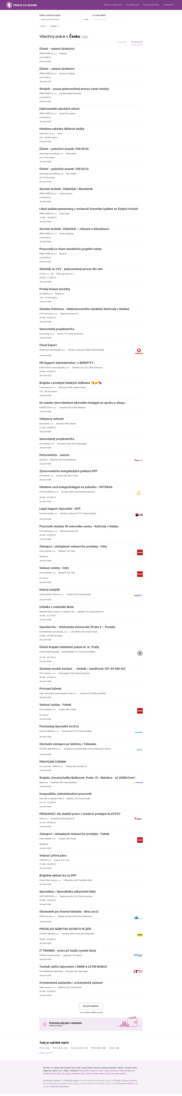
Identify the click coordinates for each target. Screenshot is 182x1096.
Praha (42, 1048)
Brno (87, 1071)
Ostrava (93, 1071)
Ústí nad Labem (64, 1073)
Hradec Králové (49, 1073)
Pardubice (76, 1073)
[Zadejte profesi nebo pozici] (109, 19)
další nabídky (91, 1006)
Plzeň (100, 1071)
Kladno (96, 1073)
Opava (108, 1073)
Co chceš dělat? (99, 15)
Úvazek (53, 26)
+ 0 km (85, 19)
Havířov (89, 1073)
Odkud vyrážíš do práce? (50, 15)
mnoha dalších (119, 1073)
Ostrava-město (77, 1048)
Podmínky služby (71, 1080)
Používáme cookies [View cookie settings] (51, 1080)
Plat (43, 26)
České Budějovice (127, 1071)
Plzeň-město (96, 1048)
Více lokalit (46, 1053)
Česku (60, 1071)
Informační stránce (125, 1083)
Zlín (83, 1073)
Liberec (112, 1048)
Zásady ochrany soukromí (125, 1080)
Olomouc (115, 1071)
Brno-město (58, 1048)
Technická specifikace (59, 1086)
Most (102, 1073)
